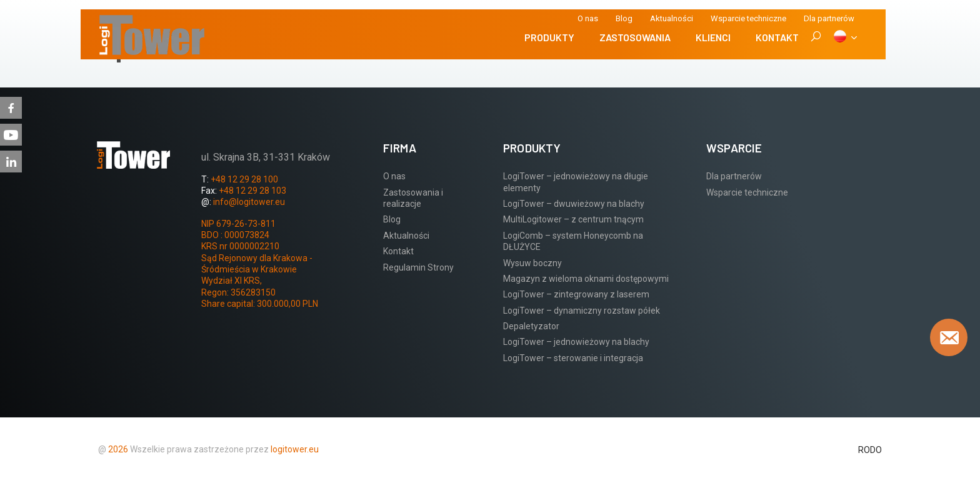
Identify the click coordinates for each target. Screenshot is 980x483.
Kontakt (777, 37)
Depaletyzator (531, 326)
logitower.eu (294, 449)
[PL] (845, 37)
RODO (870, 450)
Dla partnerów (734, 176)
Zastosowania (635, 37)
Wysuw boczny (532, 263)
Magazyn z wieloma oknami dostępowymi (586, 279)
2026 (118, 449)
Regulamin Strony (418, 267)
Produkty (549, 37)
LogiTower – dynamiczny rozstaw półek (581, 311)
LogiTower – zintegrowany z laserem (576, 294)
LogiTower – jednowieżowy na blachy (576, 342)
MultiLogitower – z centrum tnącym (573, 219)
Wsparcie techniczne (748, 18)
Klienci (713, 37)
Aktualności (671, 18)
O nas (588, 18)
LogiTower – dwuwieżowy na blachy (573, 204)
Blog (624, 18)
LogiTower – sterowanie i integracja (573, 358)
